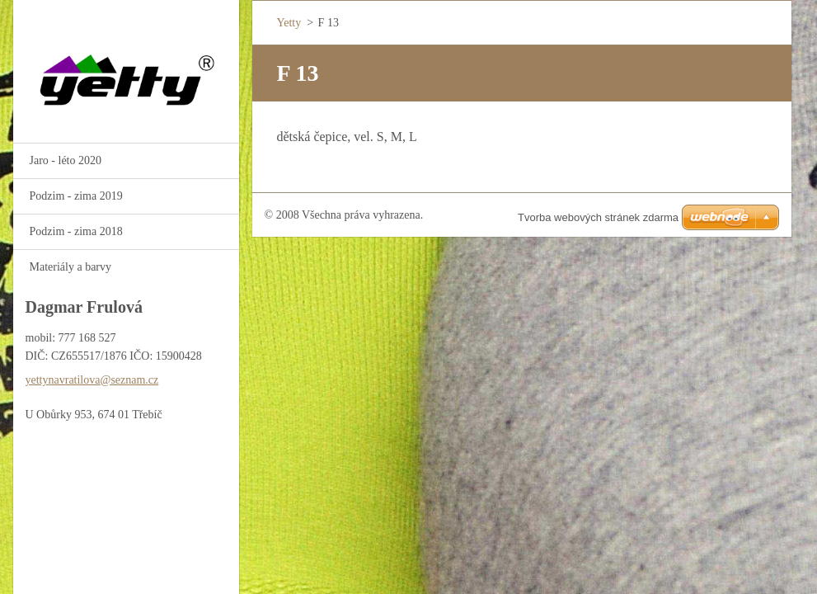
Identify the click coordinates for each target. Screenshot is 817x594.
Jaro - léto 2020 (65, 160)
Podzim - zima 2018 (76, 231)
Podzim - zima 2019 (76, 196)
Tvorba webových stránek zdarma (598, 217)
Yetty (289, 22)
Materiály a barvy (71, 267)
